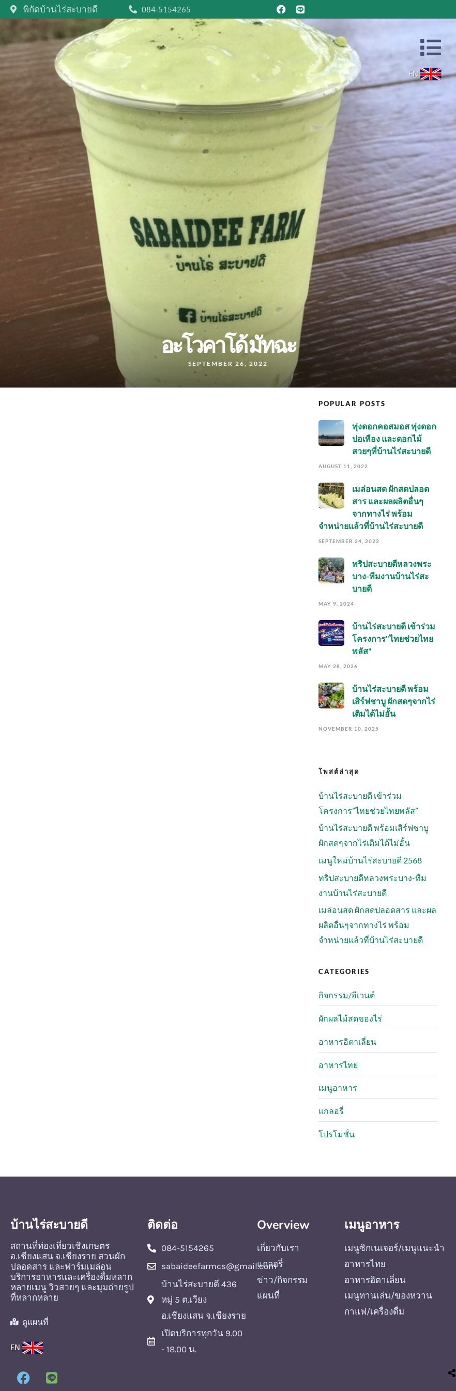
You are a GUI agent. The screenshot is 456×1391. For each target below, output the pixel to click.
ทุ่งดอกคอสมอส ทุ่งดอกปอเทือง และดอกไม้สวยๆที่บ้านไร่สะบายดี (394, 438)
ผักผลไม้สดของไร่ (350, 1018)
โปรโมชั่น (336, 1134)
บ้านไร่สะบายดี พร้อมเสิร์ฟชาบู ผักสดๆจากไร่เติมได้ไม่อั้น (393, 701)
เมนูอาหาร (337, 1087)
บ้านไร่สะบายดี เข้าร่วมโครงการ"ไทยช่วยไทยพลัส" (393, 638)
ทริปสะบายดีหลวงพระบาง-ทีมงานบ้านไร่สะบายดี (392, 576)
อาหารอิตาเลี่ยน (347, 1041)
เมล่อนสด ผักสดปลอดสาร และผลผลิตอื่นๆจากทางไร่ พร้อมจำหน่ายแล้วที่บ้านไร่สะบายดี (377, 925)
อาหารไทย (338, 1065)
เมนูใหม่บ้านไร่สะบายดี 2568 (370, 860)
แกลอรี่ (331, 1111)
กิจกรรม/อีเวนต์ (346, 995)
